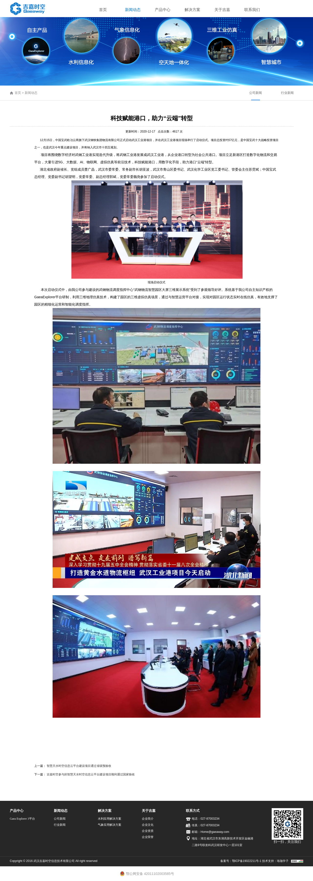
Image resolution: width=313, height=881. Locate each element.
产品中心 (162, 10)
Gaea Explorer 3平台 (22, 818)
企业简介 (148, 818)
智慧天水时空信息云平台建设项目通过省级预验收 (79, 766)
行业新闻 (287, 93)
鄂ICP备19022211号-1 (246, 861)
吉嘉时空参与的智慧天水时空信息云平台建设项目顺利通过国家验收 (91, 774)
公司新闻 (255, 93)
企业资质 (148, 831)
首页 (103, 10)
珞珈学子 (283, 861)
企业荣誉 (148, 837)
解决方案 (192, 10)
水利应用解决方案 (109, 818)
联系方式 (193, 811)
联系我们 (252, 10)
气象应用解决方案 (109, 824)
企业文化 (148, 824)
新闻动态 (133, 10)
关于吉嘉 (222, 10)
